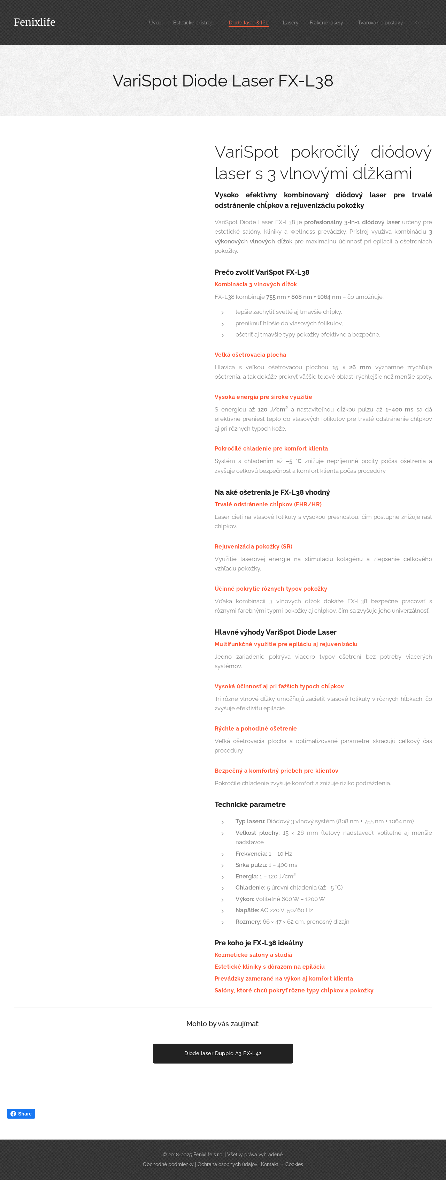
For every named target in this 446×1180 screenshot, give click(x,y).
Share (21, 1114)
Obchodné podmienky (168, 1164)
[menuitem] (139, 22)
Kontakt (269, 1164)
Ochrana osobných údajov (227, 1164)
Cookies (294, 1164)
